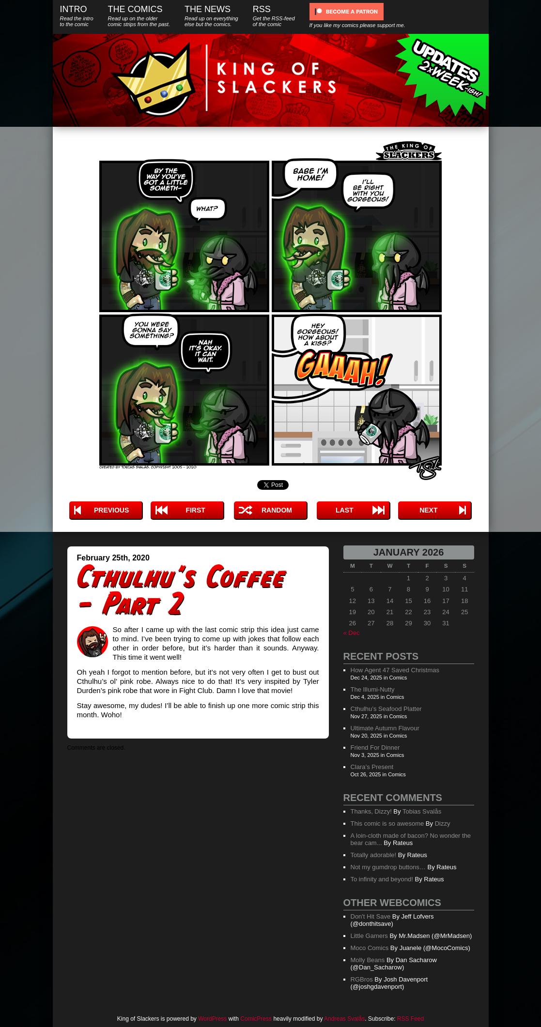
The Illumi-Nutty (373, 689)
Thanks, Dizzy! (371, 811)
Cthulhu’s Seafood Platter (386, 708)
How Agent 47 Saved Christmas (395, 670)
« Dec (351, 632)
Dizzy (442, 823)
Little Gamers (369, 935)
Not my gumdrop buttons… (388, 867)
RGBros (362, 979)
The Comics (139, 15)
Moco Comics (370, 947)
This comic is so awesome (387, 823)
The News (211, 15)
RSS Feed (410, 1018)
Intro (76, 15)
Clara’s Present (372, 766)
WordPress (212, 1018)
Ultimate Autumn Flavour (385, 728)
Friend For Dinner (375, 747)
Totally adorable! (374, 855)
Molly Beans (368, 960)
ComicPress (256, 1018)
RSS (274, 15)
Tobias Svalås (421, 811)
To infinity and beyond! (382, 879)
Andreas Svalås (344, 1018)
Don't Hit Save (371, 916)
